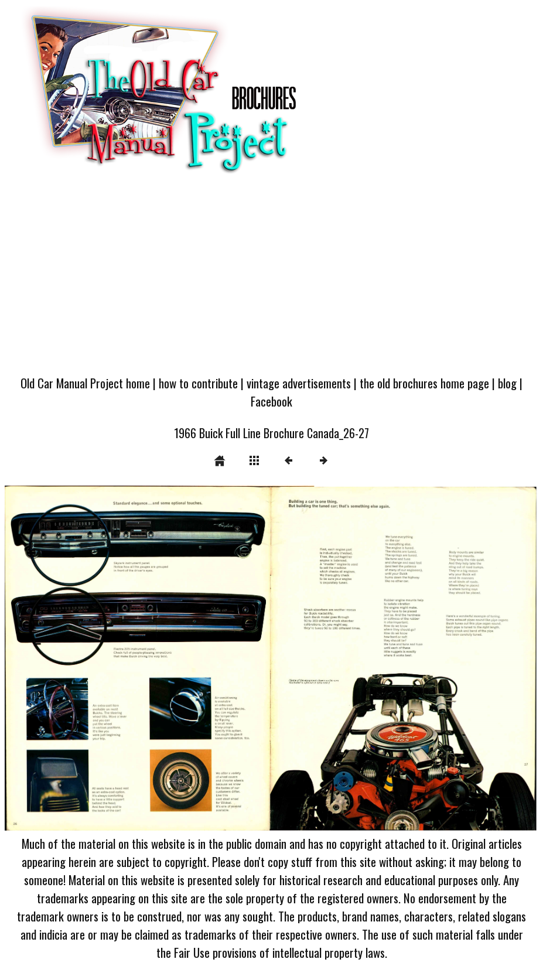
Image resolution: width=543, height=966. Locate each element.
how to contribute (198, 383)
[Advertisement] (271, 279)
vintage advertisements (299, 383)
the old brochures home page (424, 383)
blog (507, 383)
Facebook (271, 401)
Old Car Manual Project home (85, 383)
